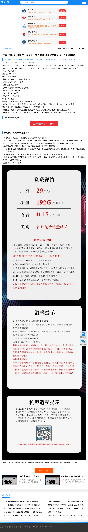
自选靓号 (63, 59)
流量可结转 (39, 59)
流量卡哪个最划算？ (55, 512)
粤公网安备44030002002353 (43, 527)
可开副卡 (72, 59)
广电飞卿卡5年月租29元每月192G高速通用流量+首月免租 (23, 509)
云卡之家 (5, 2)
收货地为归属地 (51, 59)
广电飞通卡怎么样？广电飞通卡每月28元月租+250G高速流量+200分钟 (23, 515)
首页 (73, 48)
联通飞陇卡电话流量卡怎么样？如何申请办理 (21, 502)
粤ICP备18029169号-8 (23, 527)
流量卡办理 (4, 527)
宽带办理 (11, 527)
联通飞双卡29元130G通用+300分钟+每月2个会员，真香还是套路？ (23, 512)
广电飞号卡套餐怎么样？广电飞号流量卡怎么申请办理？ (66, 502)
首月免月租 (29, 59)
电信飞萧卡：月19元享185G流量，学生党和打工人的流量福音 (66, 515)
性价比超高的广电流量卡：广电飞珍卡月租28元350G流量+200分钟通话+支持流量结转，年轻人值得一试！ (23, 505)
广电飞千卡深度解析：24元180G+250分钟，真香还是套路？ (66, 509)
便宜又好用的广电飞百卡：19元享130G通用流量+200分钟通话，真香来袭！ (66, 505)
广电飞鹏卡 (18, 59)
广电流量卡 (81, 48)
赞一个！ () (44, 471)
